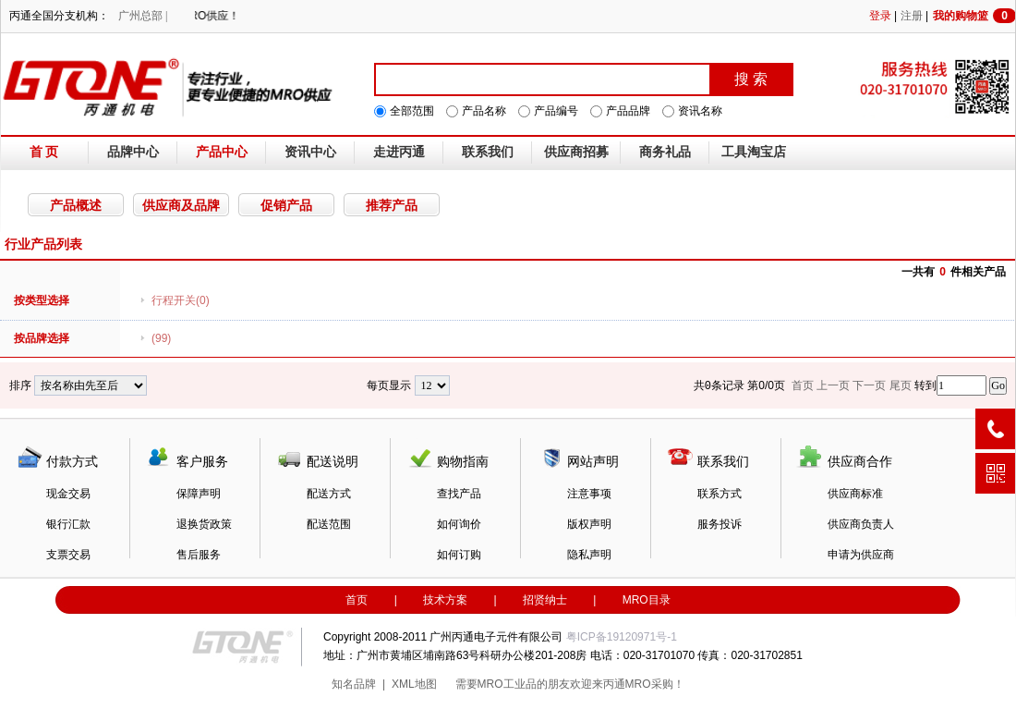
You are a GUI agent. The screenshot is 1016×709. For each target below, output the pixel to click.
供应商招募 (576, 152)
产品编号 (556, 110)
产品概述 (76, 205)
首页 (356, 599)
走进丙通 (399, 152)
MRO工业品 (507, 684)
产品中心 (222, 152)
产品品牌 (628, 110)
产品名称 (484, 110)
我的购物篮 (974, 15)
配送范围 (329, 524)
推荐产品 (391, 205)
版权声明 (589, 524)
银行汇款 (68, 524)
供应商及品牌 (181, 205)
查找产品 (459, 493)
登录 (880, 15)
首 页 (44, 152)
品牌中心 (133, 152)
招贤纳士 (545, 599)
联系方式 (719, 493)
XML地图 (414, 684)
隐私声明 (589, 554)
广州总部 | (142, 15)
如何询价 (459, 524)
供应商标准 (855, 493)
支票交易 (68, 554)
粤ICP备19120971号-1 (621, 636)
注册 (912, 15)
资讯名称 (700, 110)
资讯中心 (310, 152)
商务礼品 (665, 152)
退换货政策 (204, 524)
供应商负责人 (861, 524)
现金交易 (68, 493)
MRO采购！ (654, 684)
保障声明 (198, 493)
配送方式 (329, 493)
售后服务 (198, 554)
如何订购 (459, 554)
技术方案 (445, 599)
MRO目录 (647, 599)
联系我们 (488, 152)
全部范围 (412, 110)
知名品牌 (354, 684)
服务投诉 (719, 524)
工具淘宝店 (753, 152)
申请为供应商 (861, 554)
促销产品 (286, 205)
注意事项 (589, 493)
